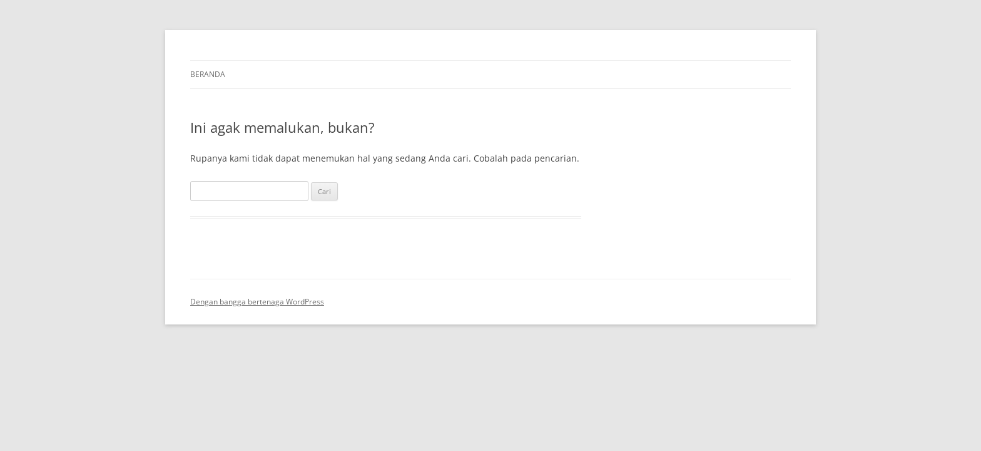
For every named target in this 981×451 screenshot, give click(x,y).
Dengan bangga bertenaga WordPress (257, 301)
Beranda (207, 74)
